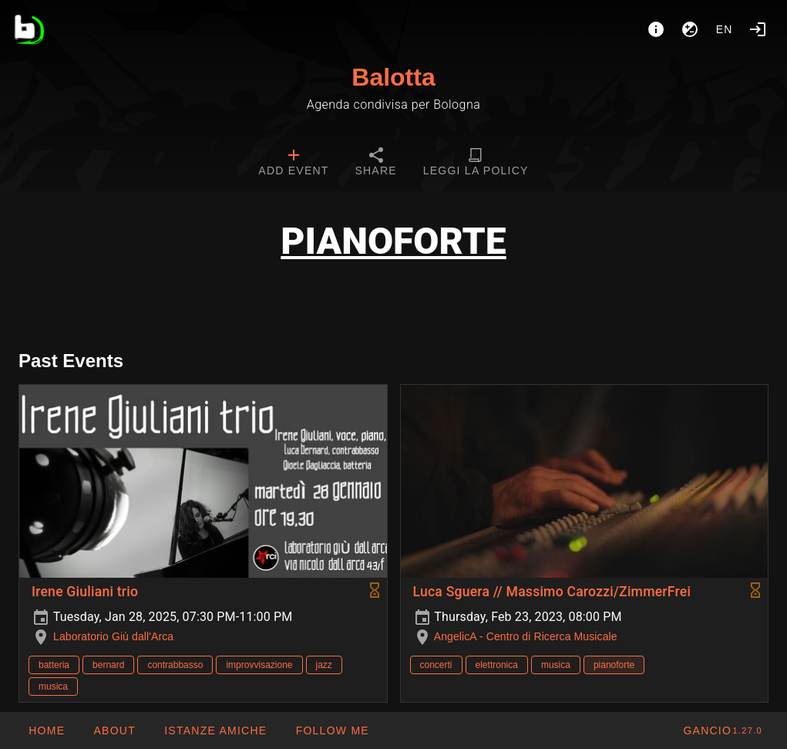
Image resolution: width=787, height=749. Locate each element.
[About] (656, 29)
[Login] (758, 29)
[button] (215, 730)
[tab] (293, 163)
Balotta (393, 77)
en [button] (724, 29)
